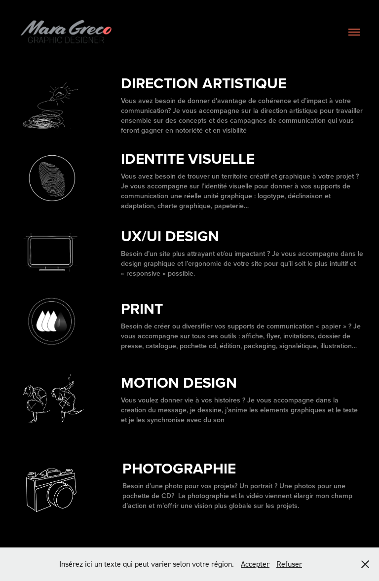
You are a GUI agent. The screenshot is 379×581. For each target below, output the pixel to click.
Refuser (289, 564)
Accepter (255, 564)
